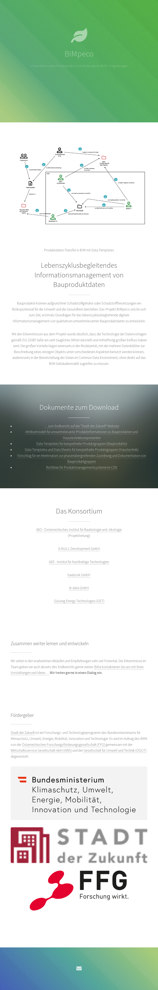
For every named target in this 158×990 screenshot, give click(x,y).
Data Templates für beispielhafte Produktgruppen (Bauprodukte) (81, 443)
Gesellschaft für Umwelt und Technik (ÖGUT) (115, 750)
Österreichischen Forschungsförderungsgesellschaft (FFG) (63, 744)
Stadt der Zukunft (23, 732)
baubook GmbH (79, 575)
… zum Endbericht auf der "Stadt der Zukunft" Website (81, 426)
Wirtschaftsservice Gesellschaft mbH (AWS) (41, 750)
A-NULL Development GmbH (79, 548)
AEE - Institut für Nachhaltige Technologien (79, 562)
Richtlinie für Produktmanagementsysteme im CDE (81, 467)
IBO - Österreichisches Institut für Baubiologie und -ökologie (79, 529)
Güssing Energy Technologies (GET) (79, 601)
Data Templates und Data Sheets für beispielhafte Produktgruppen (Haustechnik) (81, 449)
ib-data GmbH (79, 588)
